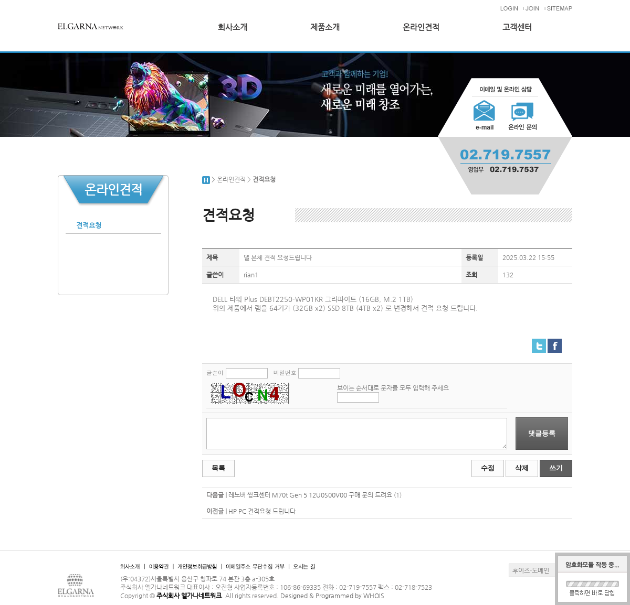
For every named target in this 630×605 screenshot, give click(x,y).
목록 (218, 468)
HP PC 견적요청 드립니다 (262, 511)
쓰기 (556, 468)
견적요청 (88, 225)
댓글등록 (541, 433)
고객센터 (517, 27)
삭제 (522, 468)
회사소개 (232, 27)
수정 (488, 468)
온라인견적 (421, 27)
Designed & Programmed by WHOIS (332, 595)
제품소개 (325, 27)
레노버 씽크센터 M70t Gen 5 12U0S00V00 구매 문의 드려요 (310, 495)
